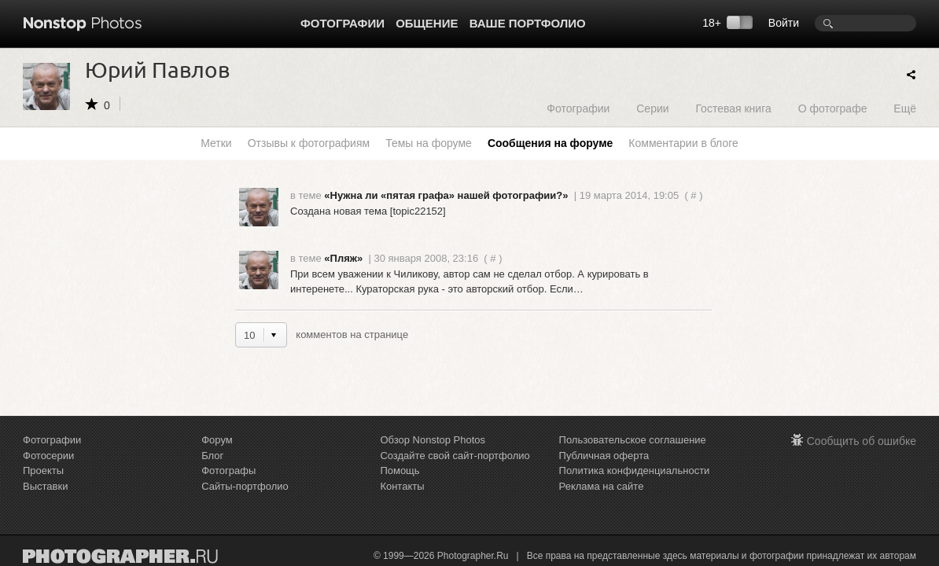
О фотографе (832, 108)
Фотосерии (48, 455)
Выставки (45, 486)
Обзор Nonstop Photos (432, 440)
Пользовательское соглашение (632, 440)
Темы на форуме (428, 143)
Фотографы (228, 470)
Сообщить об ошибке (861, 441)
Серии (652, 108)
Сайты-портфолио (245, 486)
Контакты (402, 486)
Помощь (399, 470)
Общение (427, 23)
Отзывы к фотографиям (309, 143)
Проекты (43, 470)
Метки (216, 143)
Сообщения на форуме (550, 143)
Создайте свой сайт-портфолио (454, 455)
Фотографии (342, 23)
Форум (217, 440)
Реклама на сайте (601, 486)
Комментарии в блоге (683, 143)
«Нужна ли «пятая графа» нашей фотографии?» (446, 195)
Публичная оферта (604, 455)
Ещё (904, 108)
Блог (212, 455)
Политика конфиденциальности (634, 470)
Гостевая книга (733, 108)
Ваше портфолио (528, 23)
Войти (783, 23)
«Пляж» (343, 258)
